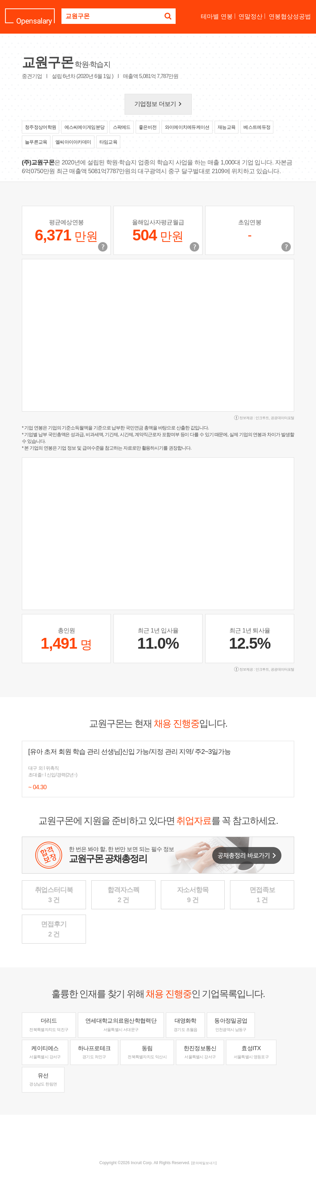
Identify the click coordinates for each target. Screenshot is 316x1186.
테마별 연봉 (217, 16)
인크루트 (262, 417)
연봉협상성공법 (290, 16)
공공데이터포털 (282, 417)
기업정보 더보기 (159, 104)
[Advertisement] (158, 1136)
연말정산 (250, 16)
